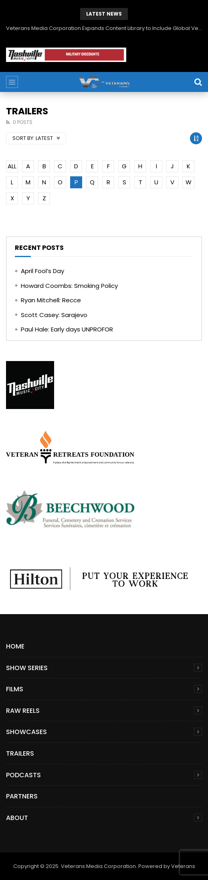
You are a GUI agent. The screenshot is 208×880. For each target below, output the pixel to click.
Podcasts (23, 775)
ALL (12, 166)
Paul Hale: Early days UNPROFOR (67, 329)
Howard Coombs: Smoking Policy (69, 285)
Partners (22, 796)
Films (14, 689)
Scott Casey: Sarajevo (54, 315)
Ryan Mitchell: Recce (51, 300)
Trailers (20, 753)
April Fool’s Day (42, 271)
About (17, 817)
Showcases (26, 731)
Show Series (27, 667)
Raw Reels (23, 710)
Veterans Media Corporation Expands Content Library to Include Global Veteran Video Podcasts (104, 28)
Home (15, 646)
